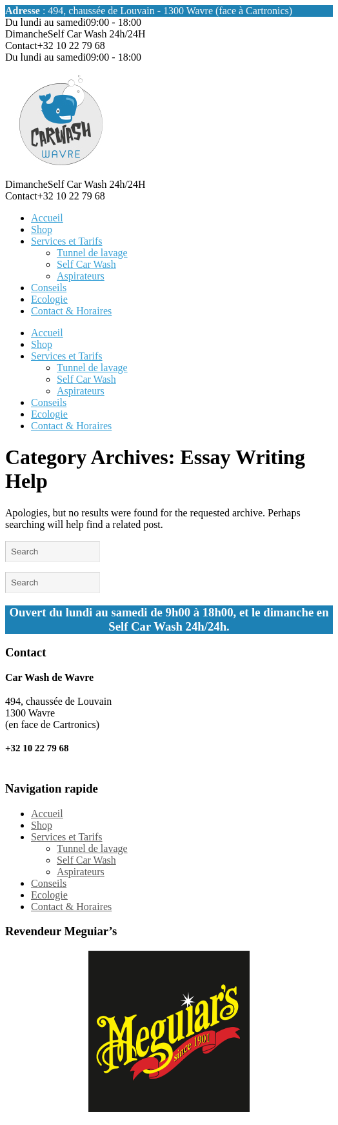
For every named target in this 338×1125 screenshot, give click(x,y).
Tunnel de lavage (92, 252)
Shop (41, 229)
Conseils (48, 287)
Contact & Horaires (71, 310)
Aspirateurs (80, 275)
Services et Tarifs (67, 241)
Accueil (47, 217)
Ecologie (49, 299)
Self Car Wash (86, 264)
